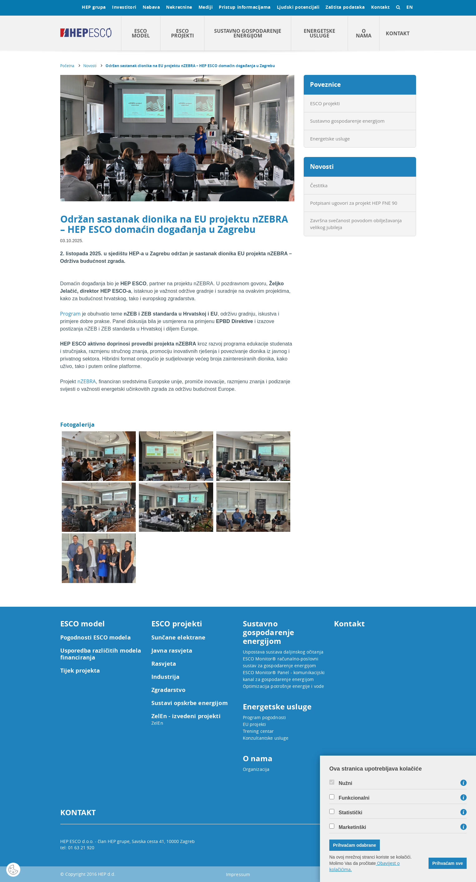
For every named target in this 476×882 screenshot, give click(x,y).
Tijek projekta (80, 670)
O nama (363, 33)
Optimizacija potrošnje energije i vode (283, 686)
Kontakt (380, 7)
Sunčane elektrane (178, 637)
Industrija (165, 677)
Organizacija (256, 769)
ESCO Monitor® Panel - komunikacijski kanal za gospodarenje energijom (284, 675)
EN (409, 7)
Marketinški (352, 827)
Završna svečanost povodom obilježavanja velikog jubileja (356, 223)
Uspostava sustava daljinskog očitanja (283, 652)
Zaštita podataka (345, 7)
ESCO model (141, 33)
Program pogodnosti (264, 717)
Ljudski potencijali (298, 7)
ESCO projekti (182, 33)
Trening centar (258, 731)
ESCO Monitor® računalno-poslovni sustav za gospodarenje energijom (281, 662)
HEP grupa (94, 7)
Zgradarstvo (168, 690)
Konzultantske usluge (266, 738)
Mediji (206, 7)
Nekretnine (179, 7)
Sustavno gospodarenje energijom (247, 33)
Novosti (89, 65)
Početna (67, 65)
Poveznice (325, 84)
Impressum (238, 874)
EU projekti (254, 724)
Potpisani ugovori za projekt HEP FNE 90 (353, 203)
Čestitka (319, 185)
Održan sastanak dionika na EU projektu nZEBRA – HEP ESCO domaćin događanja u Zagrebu (190, 65)
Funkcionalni (354, 798)
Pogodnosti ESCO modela (95, 637)
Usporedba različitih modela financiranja (100, 654)
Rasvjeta (163, 663)
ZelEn (157, 723)
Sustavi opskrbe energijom (189, 703)
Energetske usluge (319, 33)
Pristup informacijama (245, 7)
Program (70, 313)
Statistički (350, 812)
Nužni (345, 783)
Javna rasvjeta (171, 650)
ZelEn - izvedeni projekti (186, 716)
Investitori (124, 7)
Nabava (151, 7)
